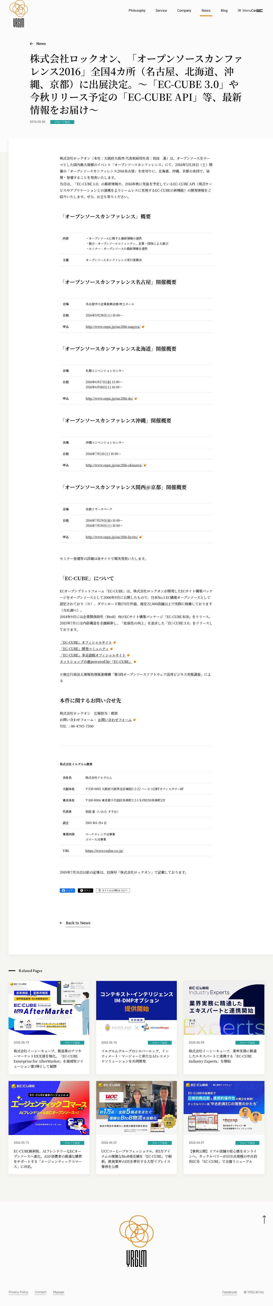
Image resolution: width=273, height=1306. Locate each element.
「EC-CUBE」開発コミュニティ (84, 648)
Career (256, 11)
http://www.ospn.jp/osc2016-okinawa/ (114, 465)
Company (184, 11)
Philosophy (137, 11)
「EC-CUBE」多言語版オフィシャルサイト (93, 655)
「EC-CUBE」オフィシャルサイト (86, 642)
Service (161, 11)
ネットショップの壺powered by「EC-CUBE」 (96, 661)
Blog (224, 11)
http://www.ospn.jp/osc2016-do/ (109, 398)
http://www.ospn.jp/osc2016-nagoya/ (113, 326)
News (206, 11)
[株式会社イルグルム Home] (18, 20)
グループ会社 (62, 122)
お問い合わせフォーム (115, 719)
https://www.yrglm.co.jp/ (104, 850)
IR (239, 11)
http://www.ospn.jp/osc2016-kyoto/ (112, 537)
